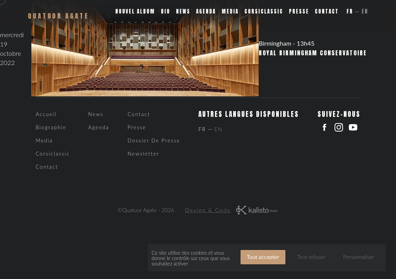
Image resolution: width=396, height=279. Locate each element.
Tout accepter (263, 256)
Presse (299, 11)
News (183, 11)
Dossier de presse (154, 140)
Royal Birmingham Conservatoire (313, 53)
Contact (327, 11)
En (365, 11)
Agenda (206, 11)
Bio (165, 11)
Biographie (51, 127)
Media (230, 11)
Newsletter (143, 154)
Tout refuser (311, 256)
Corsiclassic (263, 11)
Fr (349, 11)
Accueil (46, 114)
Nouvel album (135, 11)
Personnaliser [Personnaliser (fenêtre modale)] (358, 256)
